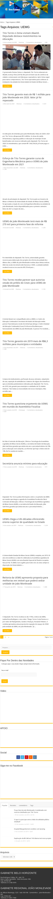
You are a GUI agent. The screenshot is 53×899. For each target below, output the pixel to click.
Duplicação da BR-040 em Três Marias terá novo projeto (32, 838)
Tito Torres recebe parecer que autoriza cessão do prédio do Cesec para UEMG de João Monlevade (24, 282)
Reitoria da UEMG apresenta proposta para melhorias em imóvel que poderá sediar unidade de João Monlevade (25, 580)
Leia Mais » (7, 86)
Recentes (13, 805)
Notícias (21, 42)
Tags (31, 805)
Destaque (22, 410)
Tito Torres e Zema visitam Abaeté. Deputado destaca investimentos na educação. (22, 36)
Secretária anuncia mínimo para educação (25, 463)
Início (2, 22)
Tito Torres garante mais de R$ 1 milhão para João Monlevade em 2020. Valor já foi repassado (26, 97)
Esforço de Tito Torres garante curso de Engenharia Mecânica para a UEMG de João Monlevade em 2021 (25, 161)
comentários (23, 805)
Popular (4, 805)
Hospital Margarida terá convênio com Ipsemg (29, 829)
